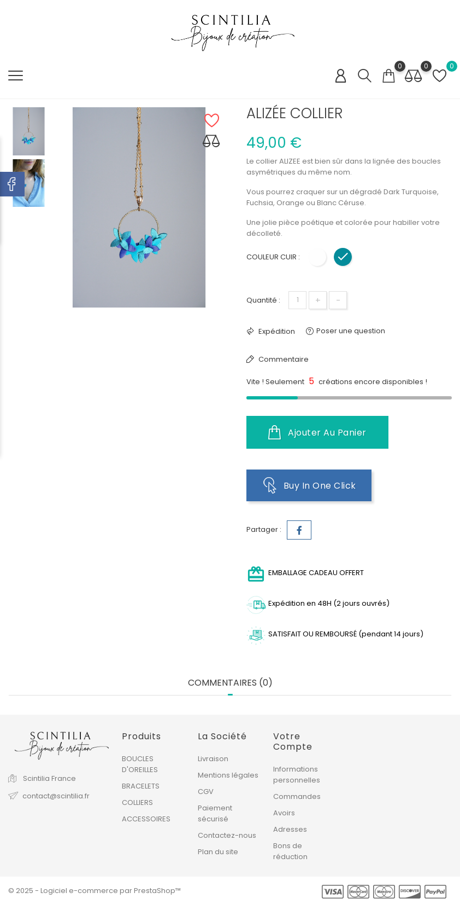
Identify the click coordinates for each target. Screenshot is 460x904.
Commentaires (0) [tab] (230, 682)
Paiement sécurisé (215, 813)
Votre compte (292, 740)
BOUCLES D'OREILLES (140, 763)
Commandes (297, 796)
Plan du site (218, 851)
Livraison (213, 758)
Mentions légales (228, 774)
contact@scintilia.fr (56, 795)
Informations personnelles (296, 774)
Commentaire (283, 359)
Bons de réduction (290, 850)
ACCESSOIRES (146, 818)
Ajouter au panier (317, 432)
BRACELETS (141, 785)
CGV (206, 791)
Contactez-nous (227, 835)
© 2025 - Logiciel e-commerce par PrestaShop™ (94, 890)
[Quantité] (297, 300)
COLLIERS (137, 802)
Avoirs (284, 812)
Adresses (290, 829)
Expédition (276, 331)
